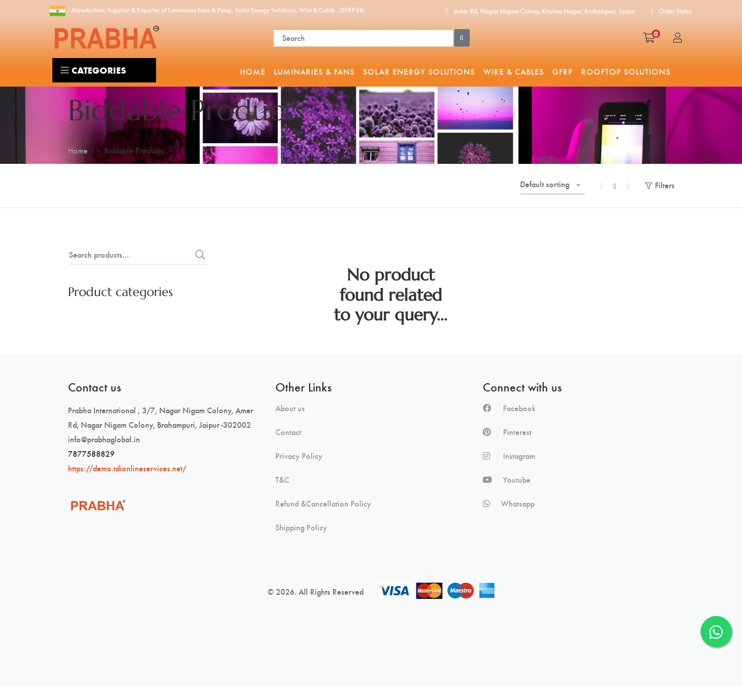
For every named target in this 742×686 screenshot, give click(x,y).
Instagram (509, 456)
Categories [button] (93, 70)
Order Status (671, 10)
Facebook (509, 408)
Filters (665, 184)
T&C (282, 479)
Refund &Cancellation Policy (323, 503)
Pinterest (507, 432)
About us (290, 408)
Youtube (506, 479)
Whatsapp (509, 503)
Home (78, 150)
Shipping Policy (301, 527)
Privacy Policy (299, 456)
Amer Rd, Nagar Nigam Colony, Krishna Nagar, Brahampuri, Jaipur (540, 10)
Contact (288, 432)
